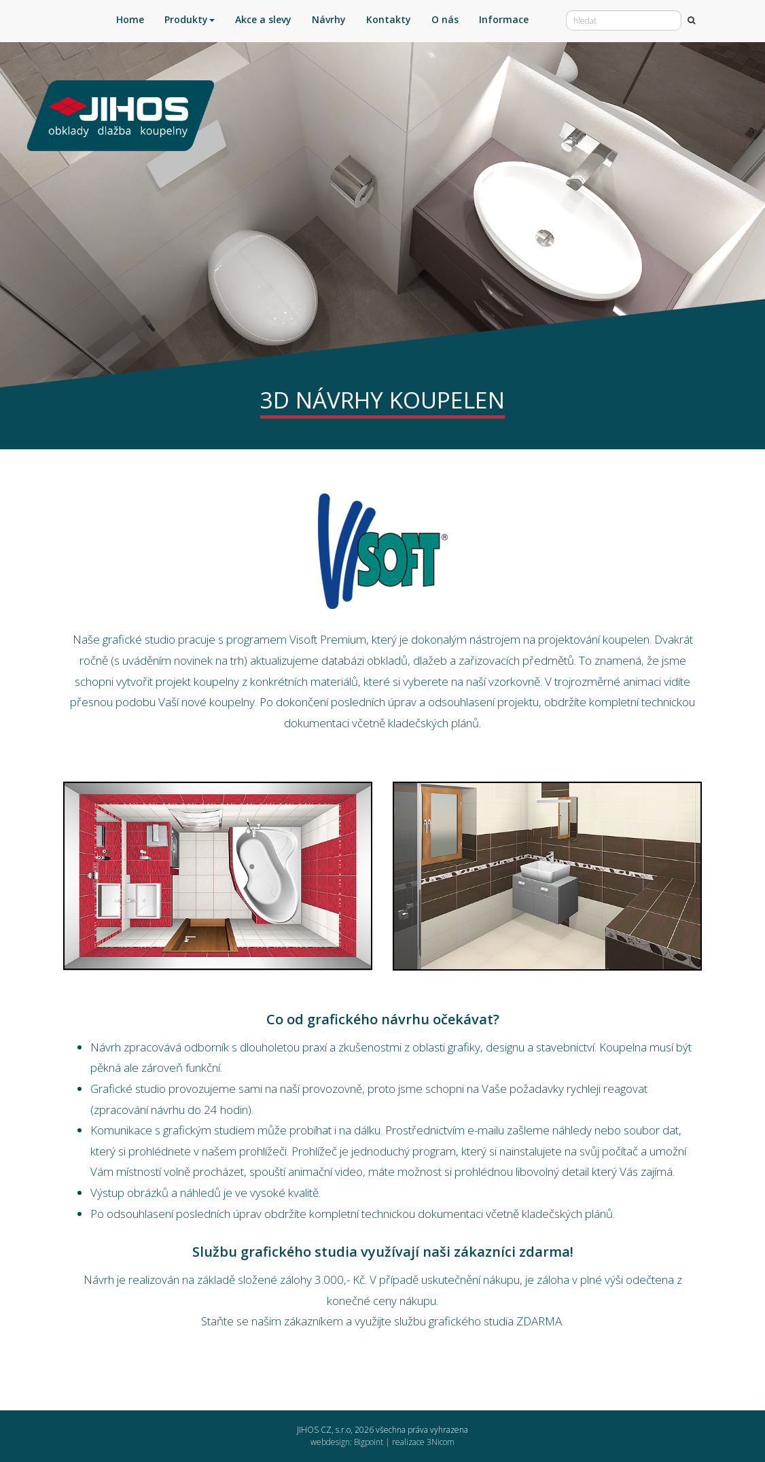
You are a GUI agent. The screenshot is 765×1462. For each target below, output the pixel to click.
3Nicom (441, 1442)
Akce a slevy (263, 19)
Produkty (189, 19)
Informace (504, 19)
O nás (445, 19)
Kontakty (388, 19)
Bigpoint (368, 1442)
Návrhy (329, 19)
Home (130, 19)
